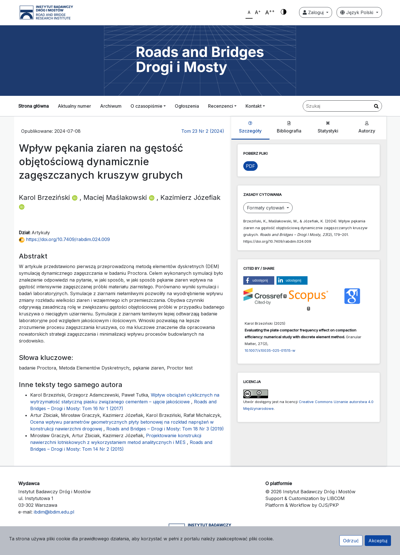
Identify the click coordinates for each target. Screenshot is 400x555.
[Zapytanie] (342, 106)
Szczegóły (250, 127)
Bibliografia (289, 127)
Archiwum (110, 106)
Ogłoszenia (187, 106)
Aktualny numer (74, 106)
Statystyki (328, 127)
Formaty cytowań (266, 208)
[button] (258, 280)
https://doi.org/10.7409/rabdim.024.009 (64, 239)
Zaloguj (314, 12)
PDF (250, 166)
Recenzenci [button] (220, 106)
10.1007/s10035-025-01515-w (270, 350)
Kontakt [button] (254, 106)
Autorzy (366, 127)
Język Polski (357, 12)
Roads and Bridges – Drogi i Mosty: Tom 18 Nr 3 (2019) (165, 429)
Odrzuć (351, 540)
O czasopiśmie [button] (146, 106)
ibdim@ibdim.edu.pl (54, 512)
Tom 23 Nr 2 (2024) (202, 131)
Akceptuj (377, 540)
